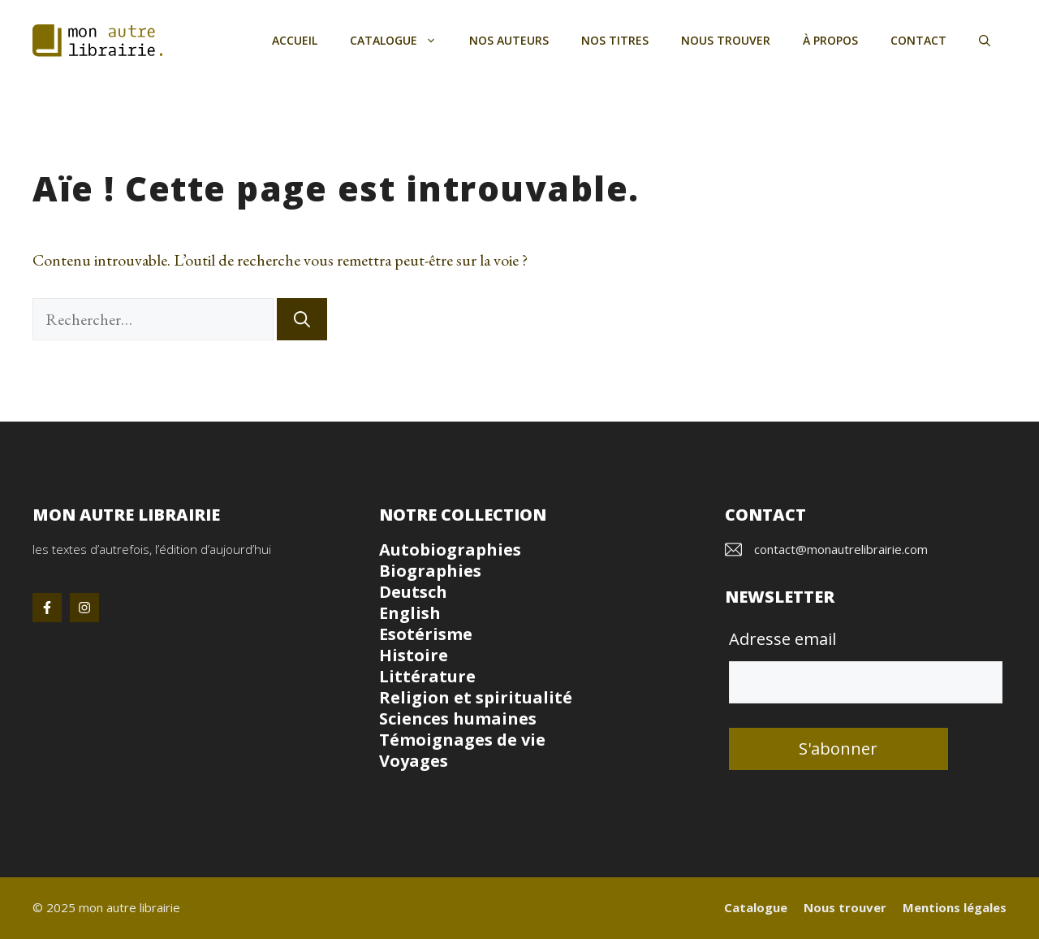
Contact (918, 40)
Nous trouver (725, 40)
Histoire (413, 655)
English (410, 613)
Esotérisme (425, 634)
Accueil (294, 40)
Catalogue (401, 40)
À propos (830, 40)
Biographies (430, 571)
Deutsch (413, 592)
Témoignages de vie (462, 740)
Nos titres (615, 40)
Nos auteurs (509, 40)
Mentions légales (955, 907)
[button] (985, 40)
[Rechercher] (302, 319)
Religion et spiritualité (475, 697)
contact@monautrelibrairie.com (841, 549)
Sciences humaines (458, 718)
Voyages (413, 761)
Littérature (427, 676)
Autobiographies (450, 549)
